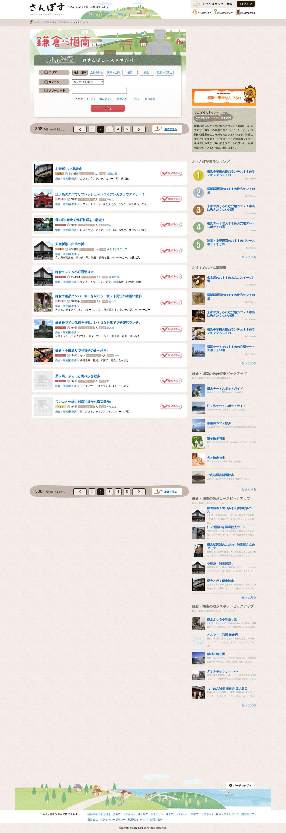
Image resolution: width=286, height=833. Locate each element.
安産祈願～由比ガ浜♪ (70, 244)
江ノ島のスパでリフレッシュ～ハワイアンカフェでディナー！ (100, 194)
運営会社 (93, 819)
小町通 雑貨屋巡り (220, 563)
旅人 (108, 224)
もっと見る (248, 257)
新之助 (110, 327)
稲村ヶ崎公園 (216, 654)
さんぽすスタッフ (117, 249)
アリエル (111, 406)
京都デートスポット (202, 814)
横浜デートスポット (124, 814)
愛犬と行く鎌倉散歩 (220, 581)
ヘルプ (144, 819)
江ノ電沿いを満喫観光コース (226, 527)
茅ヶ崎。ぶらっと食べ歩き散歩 (77, 376)
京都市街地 (96, 72)
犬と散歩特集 (216, 457)
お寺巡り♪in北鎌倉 (68, 168)
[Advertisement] (109, 149)
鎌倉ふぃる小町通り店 (222, 619)
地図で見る (170, 129)
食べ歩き (150, 99)
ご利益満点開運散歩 (220, 475)
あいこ (113, 301)
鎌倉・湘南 (80, 72)
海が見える (105, 99)
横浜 (130, 72)
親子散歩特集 (216, 438)
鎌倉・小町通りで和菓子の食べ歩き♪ (81, 350)
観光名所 (122, 99)
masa (116, 355)
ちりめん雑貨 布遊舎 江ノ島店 (227, 688)
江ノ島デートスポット (150, 814)
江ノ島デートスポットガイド (226, 406)
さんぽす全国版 (41, 22)
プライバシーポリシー (112, 819)
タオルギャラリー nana (222, 671)
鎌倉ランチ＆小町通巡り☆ (74, 272)
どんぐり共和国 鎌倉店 (222, 634)
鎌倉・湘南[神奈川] (61, 22)
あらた (110, 199)
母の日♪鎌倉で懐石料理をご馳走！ (80, 220)
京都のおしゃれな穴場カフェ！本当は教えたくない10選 (231, 208)
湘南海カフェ (249, 814)
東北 (146, 72)
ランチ (136, 99)
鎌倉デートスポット (177, 814)
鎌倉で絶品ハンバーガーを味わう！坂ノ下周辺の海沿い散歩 (98, 296)
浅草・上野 (113, 72)
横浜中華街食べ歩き (99, 814)
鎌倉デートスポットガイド (225, 388)
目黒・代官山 (164, 72)
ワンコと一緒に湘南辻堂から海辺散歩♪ (83, 401)
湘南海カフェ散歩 (219, 423)
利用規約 (133, 819)
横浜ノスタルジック (227, 814)
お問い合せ (156, 819)
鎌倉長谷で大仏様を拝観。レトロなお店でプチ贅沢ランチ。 (98, 322)
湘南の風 (112, 173)
